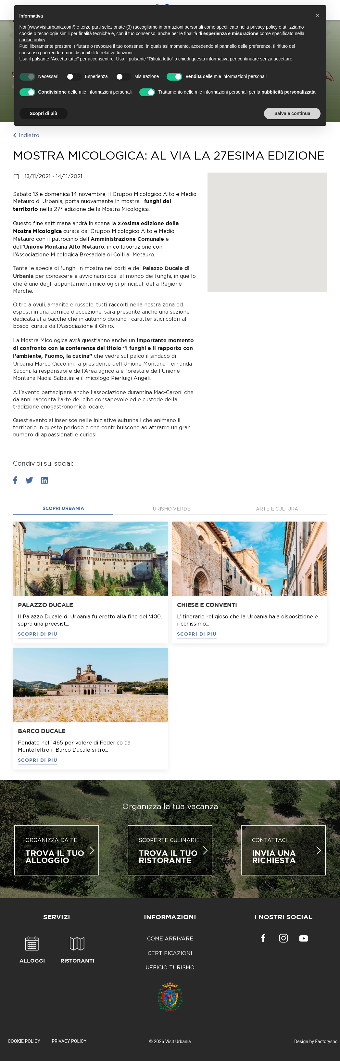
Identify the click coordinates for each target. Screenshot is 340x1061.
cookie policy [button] (32, 39)
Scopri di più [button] (43, 113)
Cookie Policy (24, 1041)
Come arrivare (170, 938)
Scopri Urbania (63, 509)
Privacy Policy (69, 1041)
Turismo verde (170, 508)
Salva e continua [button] (292, 113)
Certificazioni (170, 953)
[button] (317, 15)
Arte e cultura (277, 508)
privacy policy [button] (264, 27)
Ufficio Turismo (170, 967)
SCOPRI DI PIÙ (37, 634)
